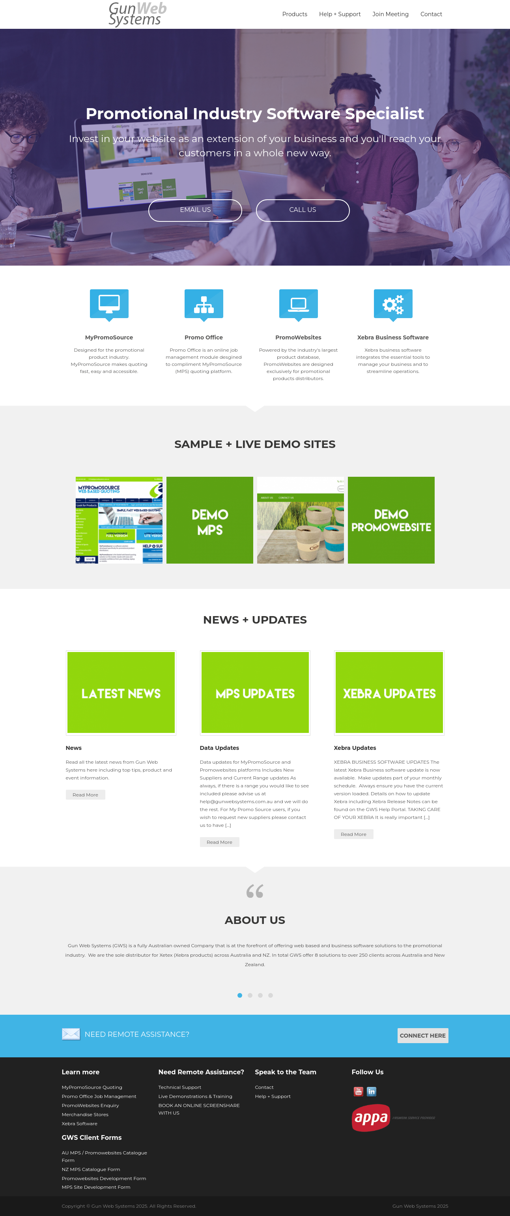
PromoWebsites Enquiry (90, 1105)
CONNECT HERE (423, 1035)
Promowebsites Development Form (104, 1178)
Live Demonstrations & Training (196, 1096)
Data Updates (219, 747)
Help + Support (340, 14)
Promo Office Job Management (99, 1096)
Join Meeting (391, 14)
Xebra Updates (355, 747)
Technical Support (180, 1087)
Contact (431, 14)
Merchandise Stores (85, 1114)
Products (294, 14)
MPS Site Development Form (96, 1187)
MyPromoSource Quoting (92, 1087)
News (74, 747)
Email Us (195, 210)
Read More (85, 795)
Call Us (303, 210)
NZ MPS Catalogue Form (91, 1169)
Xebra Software (79, 1123)
